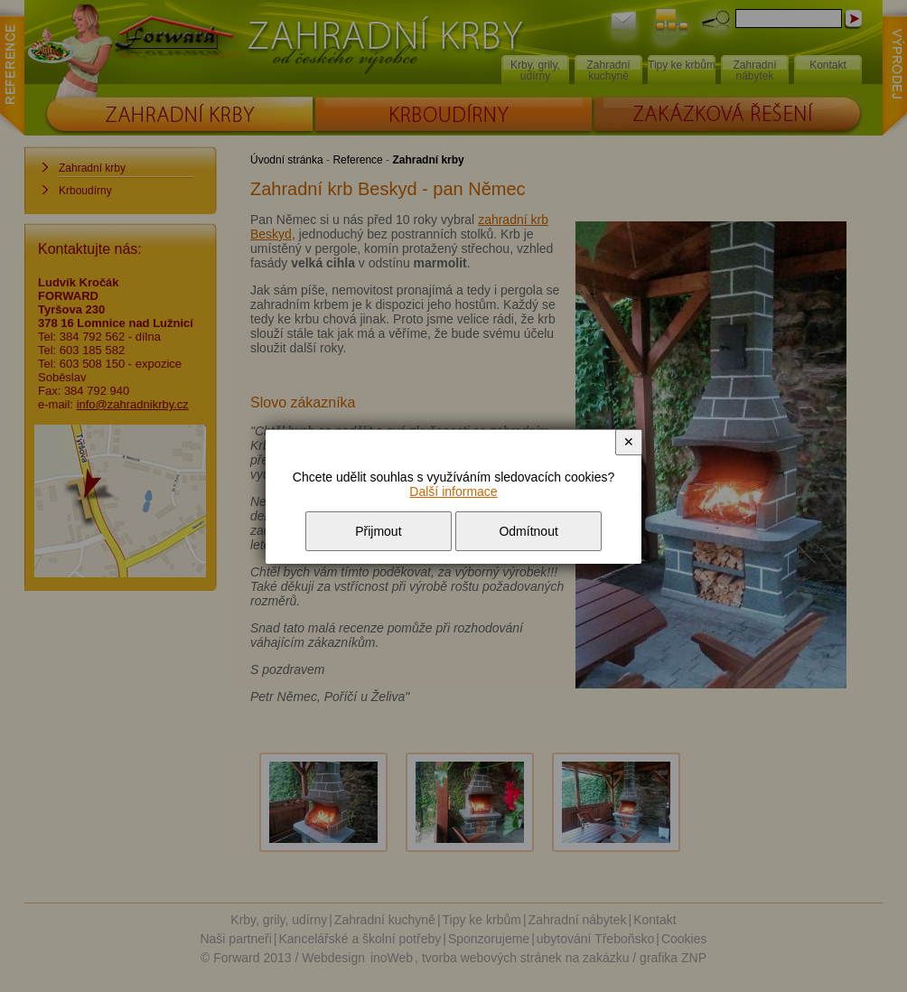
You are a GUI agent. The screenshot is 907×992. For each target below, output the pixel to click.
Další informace (453, 491)
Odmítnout (528, 531)
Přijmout (378, 531)
